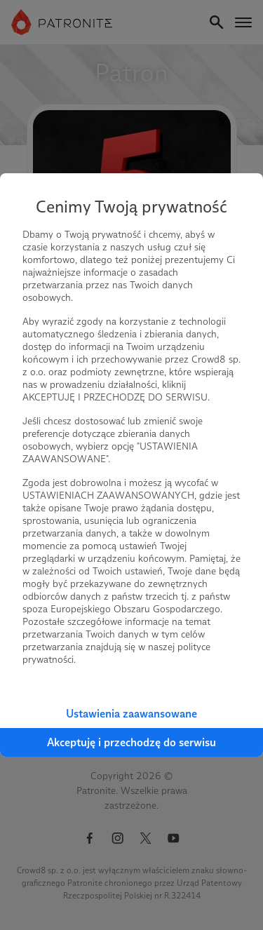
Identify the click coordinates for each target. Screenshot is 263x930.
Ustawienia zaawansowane (131, 713)
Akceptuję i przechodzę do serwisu (131, 742)
